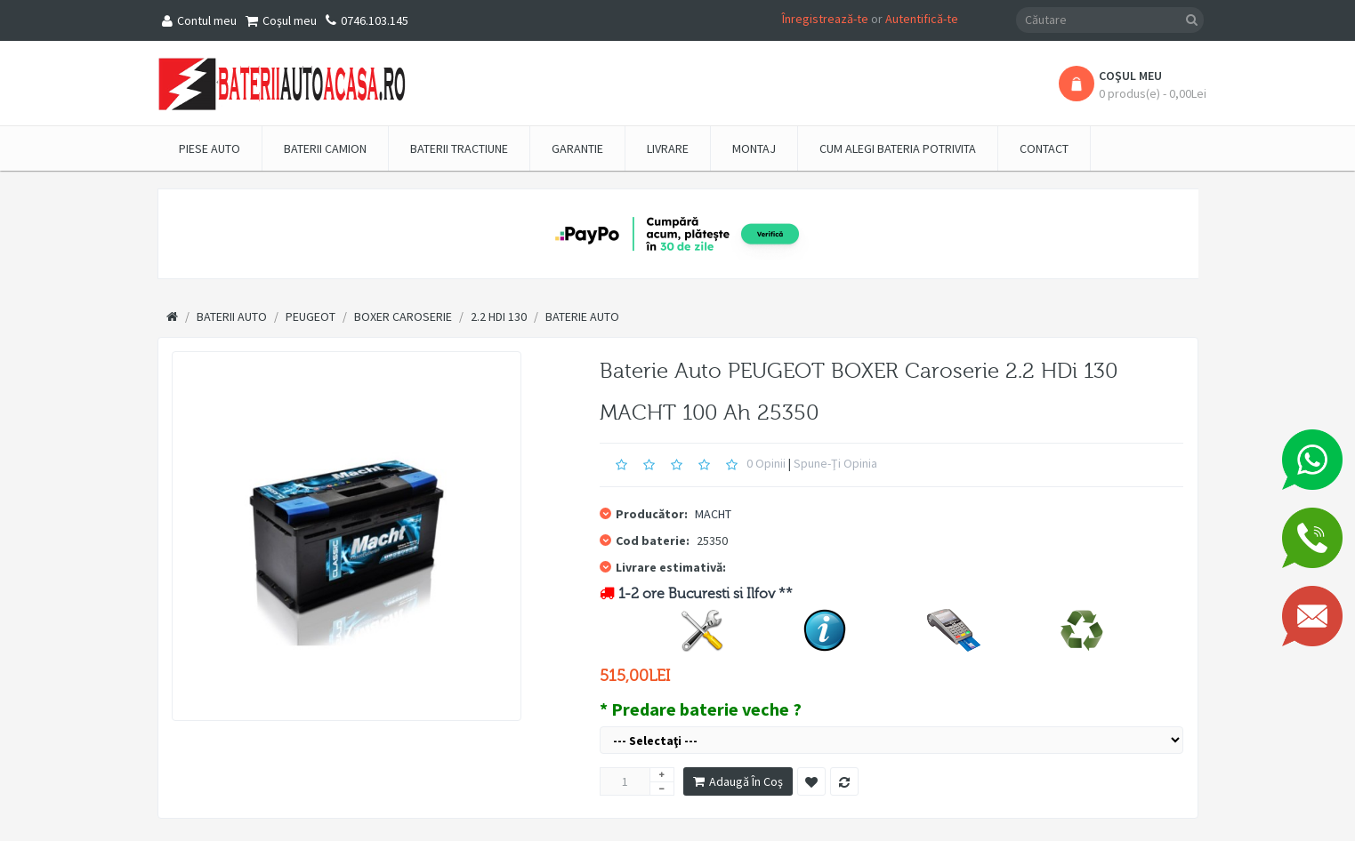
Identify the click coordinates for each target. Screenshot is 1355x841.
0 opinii (766, 463)
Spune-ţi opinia (835, 463)
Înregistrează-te (825, 19)
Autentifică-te (921, 19)
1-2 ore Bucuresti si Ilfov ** (705, 594)
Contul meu (199, 20)
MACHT (713, 514)
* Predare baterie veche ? (701, 709)
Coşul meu (281, 20)
